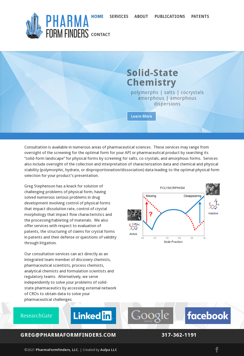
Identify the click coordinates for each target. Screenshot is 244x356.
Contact (100, 35)
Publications (169, 17)
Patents (200, 17)
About (141, 17)
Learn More (141, 121)
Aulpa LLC (108, 349)
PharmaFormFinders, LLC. (57, 349)
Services (119, 17)
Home (97, 17)
